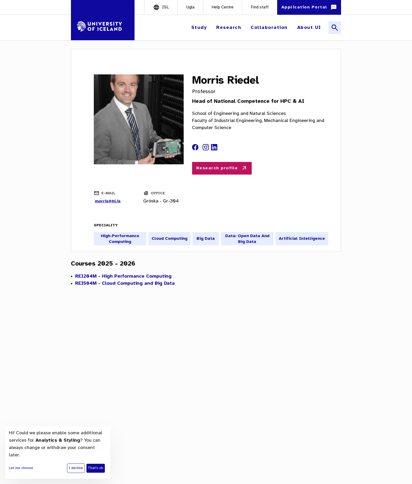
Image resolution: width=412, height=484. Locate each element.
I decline (76, 468)
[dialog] (57, 452)
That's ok (95, 468)
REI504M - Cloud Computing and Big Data (125, 283)
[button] (199, 28)
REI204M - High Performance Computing (123, 276)
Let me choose (21, 468)
